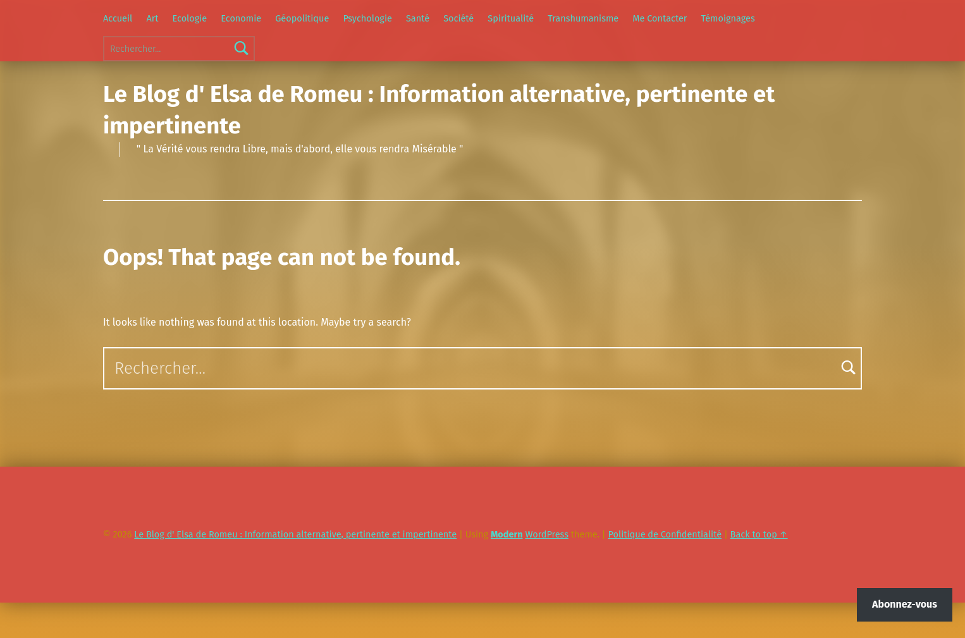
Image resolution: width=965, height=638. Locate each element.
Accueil (117, 18)
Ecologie (190, 18)
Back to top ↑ (759, 534)
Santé (417, 18)
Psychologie (367, 18)
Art (152, 18)
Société (458, 18)
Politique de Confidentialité (665, 534)
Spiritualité (511, 18)
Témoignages (728, 18)
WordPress (547, 534)
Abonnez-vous (904, 604)
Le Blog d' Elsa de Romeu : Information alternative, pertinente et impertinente (295, 534)
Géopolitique (302, 18)
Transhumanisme (583, 18)
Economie (241, 18)
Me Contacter (659, 18)
